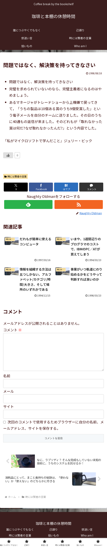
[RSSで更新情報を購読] (78, 204)
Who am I (87, 535)
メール (8, 391)
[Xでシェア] (16, 187)
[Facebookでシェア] (41, 187)
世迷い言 (87, 529)
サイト (8, 406)
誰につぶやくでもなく (20, 529)
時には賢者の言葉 (15, 176)
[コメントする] (91, 187)
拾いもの (53, 535)
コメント (12, 329)
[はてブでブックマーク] (66, 187)
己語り (53, 529)
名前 (6, 375)
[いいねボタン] (8, 155)
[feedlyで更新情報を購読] (28, 204)
